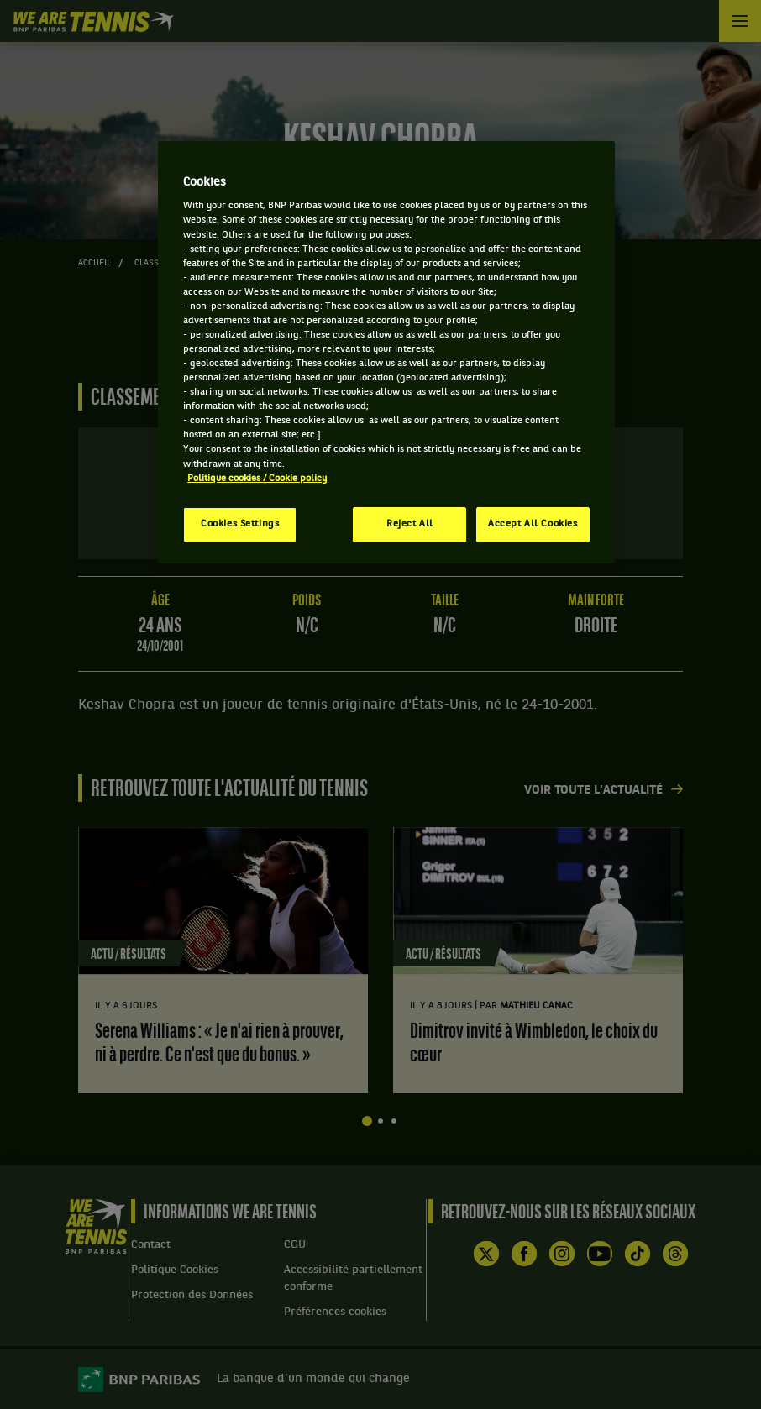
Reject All (409, 524)
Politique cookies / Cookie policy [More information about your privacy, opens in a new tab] (257, 479)
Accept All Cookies (532, 524)
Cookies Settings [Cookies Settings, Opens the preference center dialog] (240, 524)
